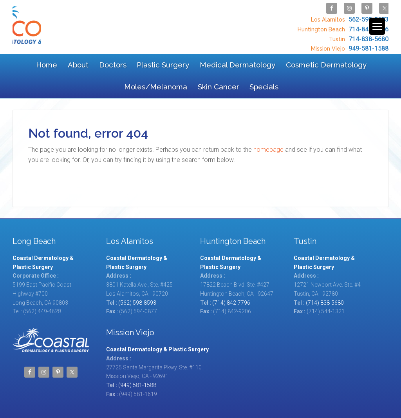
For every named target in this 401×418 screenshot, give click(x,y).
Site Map (141, 397)
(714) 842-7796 (231, 271)
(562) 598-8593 (137, 271)
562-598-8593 (348, 18)
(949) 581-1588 (137, 354)
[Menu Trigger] (377, 26)
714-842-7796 (342, 26)
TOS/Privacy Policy (180, 397)
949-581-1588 (348, 42)
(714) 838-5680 (325, 271)
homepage (268, 118)
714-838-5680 (357, 34)
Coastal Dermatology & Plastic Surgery (74, 24)
